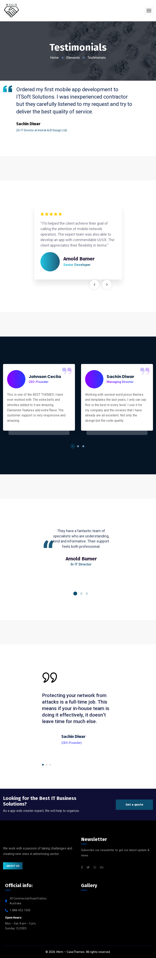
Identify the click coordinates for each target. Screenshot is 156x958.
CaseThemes (75, 952)
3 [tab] (83, 446)
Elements (73, 58)
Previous (94, 284)
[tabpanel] (68, 108)
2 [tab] (78, 446)
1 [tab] (73, 446)
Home (54, 58)
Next (107, 284)
